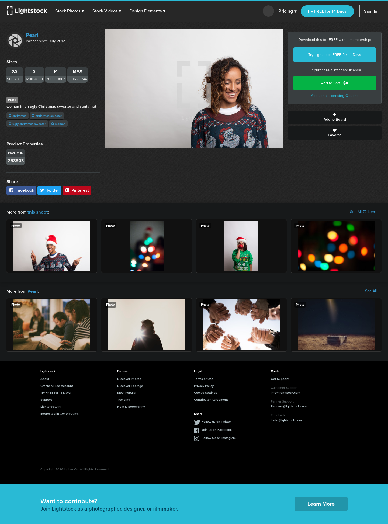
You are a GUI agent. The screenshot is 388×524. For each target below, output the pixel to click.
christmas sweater (47, 115)
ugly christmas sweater (27, 123)
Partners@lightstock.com (289, 405)
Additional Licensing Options (335, 96)
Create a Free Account (56, 385)
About (44, 378)
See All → (373, 291)
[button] (70, 11)
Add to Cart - (334, 83)
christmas (17, 115)
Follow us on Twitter (216, 421)
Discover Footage (130, 385)
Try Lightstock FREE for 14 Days (334, 55)
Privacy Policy (204, 385)
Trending (123, 399)
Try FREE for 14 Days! (327, 11)
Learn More (321, 503)
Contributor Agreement (211, 399)
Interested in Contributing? (60, 413)
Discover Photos (129, 378)
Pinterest (77, 190)
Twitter (50, 190)
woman (58, 123)
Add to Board (334, 117)
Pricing (287, 11)
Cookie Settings (205, 392)
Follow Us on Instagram (219, 437)
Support (46, 399)
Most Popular (126, 392)
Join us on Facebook (217, 429)
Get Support (280, 378)
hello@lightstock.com (286, 419)
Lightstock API (50, 406)
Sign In (370, 11)
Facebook (21, 190)
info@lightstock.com (285, 392)
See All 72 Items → (366, 212)
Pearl (32, 35)
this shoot (36, 212)
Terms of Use (203, 378)
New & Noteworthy (131, 406)
